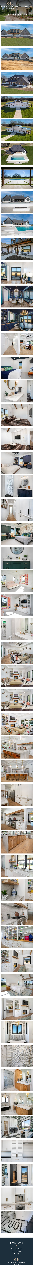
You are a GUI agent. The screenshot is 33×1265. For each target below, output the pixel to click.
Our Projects (16, 1251)
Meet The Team (16, 1249)
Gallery (16, 1253)
